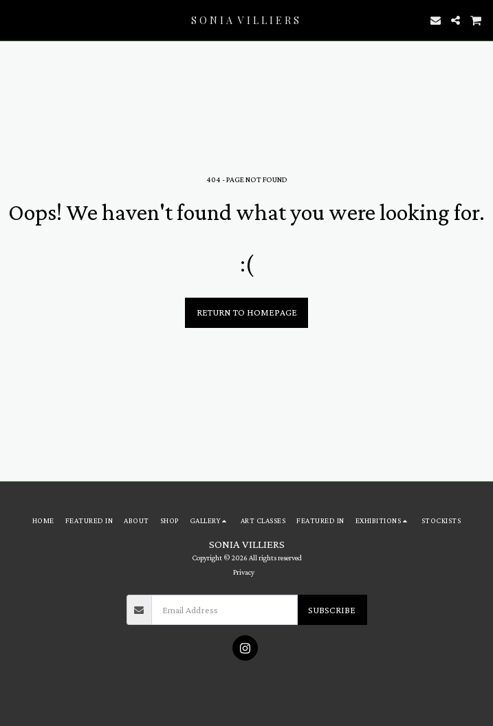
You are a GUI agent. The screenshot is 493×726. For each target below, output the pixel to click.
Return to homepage (247, 312)
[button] (15, 20)
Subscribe (331, 609)
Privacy (243, 572)
